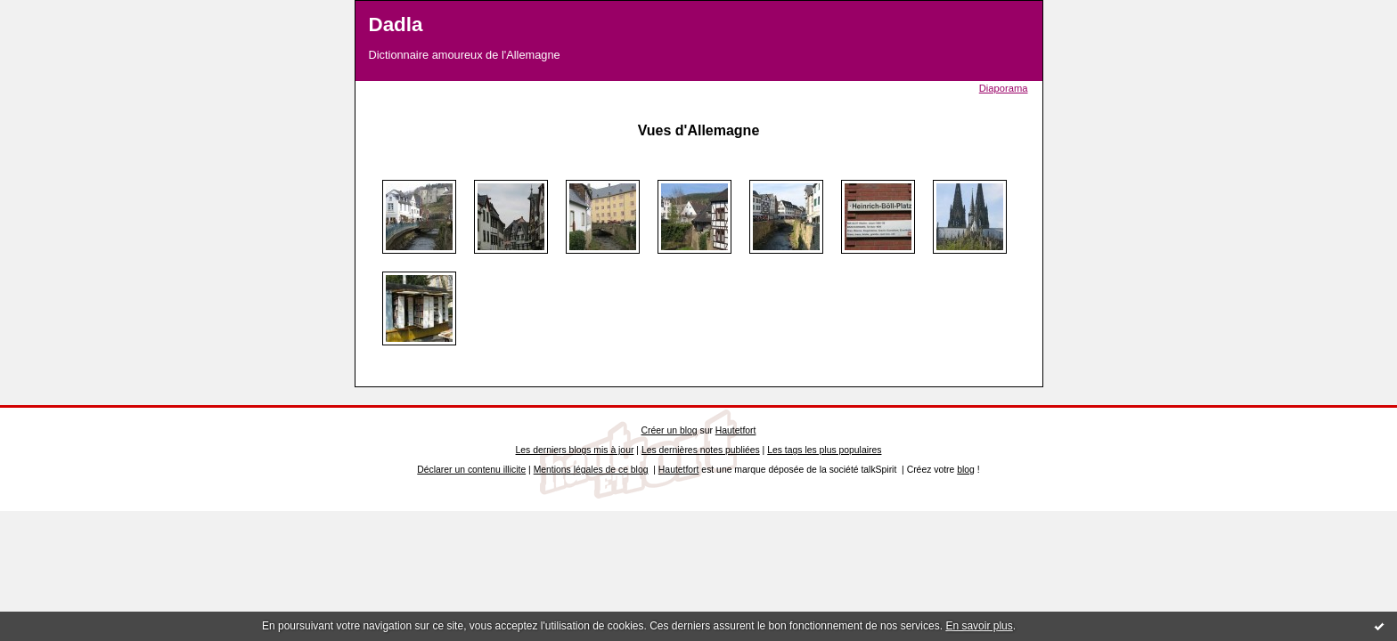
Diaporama (1003, 88)
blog (966, 470)
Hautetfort (735, 430)
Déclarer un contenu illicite (471, 470)
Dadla (396, 24)
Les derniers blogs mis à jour (575, 450)
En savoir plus (978, 626)
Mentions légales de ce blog (591, 470)
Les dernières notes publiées (700, 450)
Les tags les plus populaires (824, 450)
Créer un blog (669, 430)
